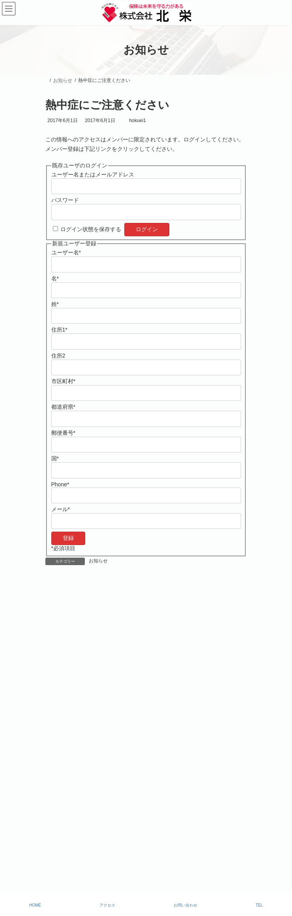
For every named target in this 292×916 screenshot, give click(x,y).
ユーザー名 (66, 252)
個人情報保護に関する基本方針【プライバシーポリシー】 (106, 857)
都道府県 (63, 407)
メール (60, 509)
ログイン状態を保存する (90, 229)
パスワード (65, 200)
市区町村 (63, 381)
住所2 (58, 355)
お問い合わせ (185, 905)
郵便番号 (63, 433)
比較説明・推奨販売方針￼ (73, 829)
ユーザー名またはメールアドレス (92, 174)
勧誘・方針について (66, 843)
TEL (259, 905)
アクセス (107, 905)
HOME (35, 905)
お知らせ (98, 561)
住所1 (59, 329)
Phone (60, 484)
